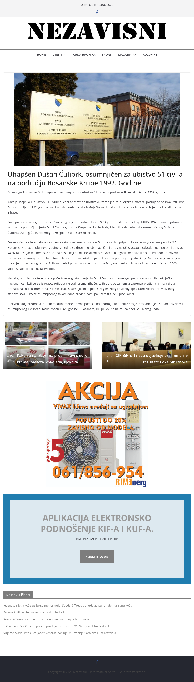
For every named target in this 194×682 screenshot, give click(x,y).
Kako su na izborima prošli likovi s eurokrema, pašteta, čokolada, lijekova (46, 359)
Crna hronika (84, 54)
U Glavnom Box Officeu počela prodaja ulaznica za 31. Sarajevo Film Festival (56, 626)
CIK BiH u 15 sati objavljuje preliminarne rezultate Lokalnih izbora (146, 359)
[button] (64, 55)
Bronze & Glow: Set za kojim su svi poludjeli (33, 612)
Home (41, 54)
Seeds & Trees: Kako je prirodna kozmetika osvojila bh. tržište (46, 619)
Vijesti (57, 54)
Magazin (124, 54)
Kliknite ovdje (97, 557)
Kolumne (150, 54)
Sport (106, 54)
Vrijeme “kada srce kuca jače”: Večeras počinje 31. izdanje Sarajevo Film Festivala (59, 633)
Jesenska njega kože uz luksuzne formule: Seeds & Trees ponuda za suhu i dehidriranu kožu (67, 605)
